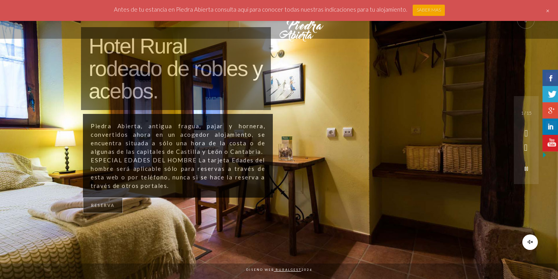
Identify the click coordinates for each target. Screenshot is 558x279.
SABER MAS (429, 10)
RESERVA (103, 205)
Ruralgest (287, 270)
